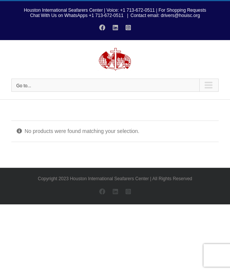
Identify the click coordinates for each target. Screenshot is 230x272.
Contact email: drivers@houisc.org (165, 15)
